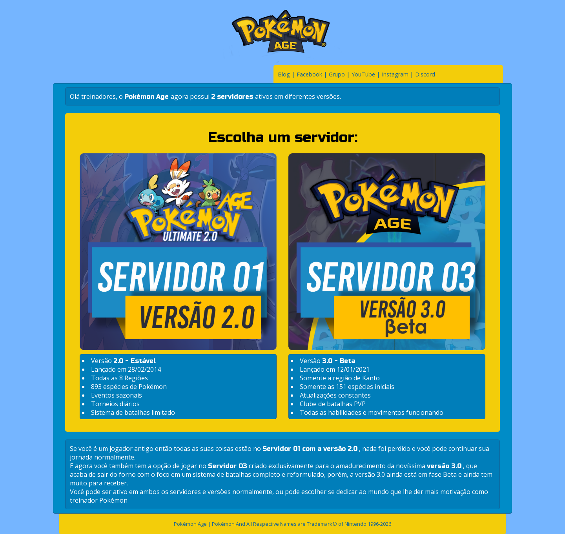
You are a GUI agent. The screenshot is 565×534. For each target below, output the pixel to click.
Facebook (309, 74)
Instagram (395, 74)
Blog (284, 74)
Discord (425, 74)
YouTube (363, 74)
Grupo (337, 74)
